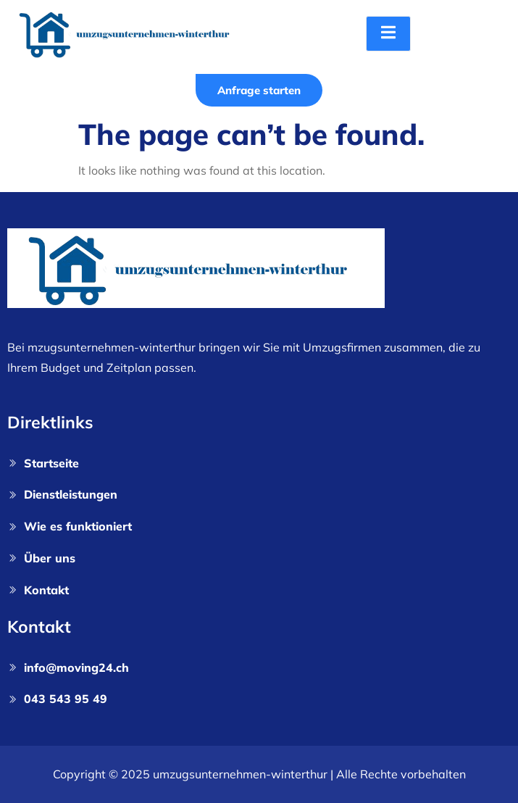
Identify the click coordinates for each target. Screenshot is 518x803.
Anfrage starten (259, 90)
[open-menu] (388, 33)
